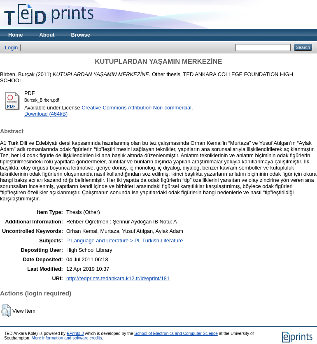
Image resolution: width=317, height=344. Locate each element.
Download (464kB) (46, 114)
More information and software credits (67, 338)
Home (15, 35)
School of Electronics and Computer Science (176, 333)
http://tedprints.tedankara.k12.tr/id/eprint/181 (118, 278)
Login (11, 47)
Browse (80, 35)
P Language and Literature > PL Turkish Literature (124, 240)
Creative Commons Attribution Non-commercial (136, 108)
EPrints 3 (75, 333)
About (47, 35)
